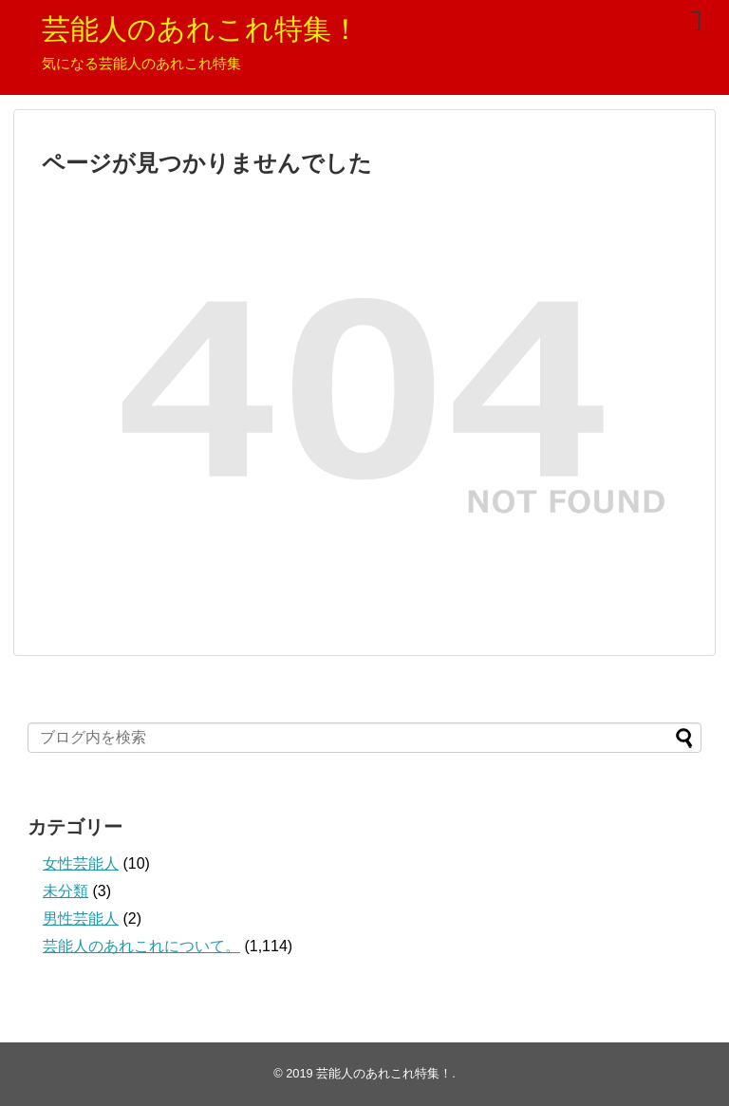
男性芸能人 (81, 918)
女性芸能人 (81, 863)
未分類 (65, 891)
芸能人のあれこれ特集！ (201, 29)
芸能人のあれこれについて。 (141, 946)
